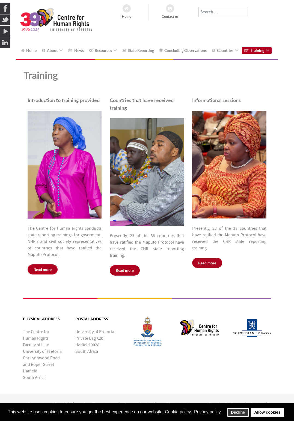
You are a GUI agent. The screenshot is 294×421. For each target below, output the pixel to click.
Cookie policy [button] (178, 412)
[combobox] (223, 12)
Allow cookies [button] (267, 412)
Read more (43, 269)
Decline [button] (238, 412)
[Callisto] (56, 21)
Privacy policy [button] (207, 412)
